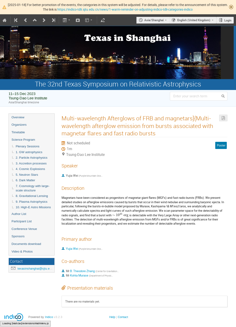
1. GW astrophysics (29, 152)
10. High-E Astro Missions (33, 207)
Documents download (26, 244)
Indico (49, 317)
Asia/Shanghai (154, 20)
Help (112, 317)
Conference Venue (24, 229)
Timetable (18, 132)
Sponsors (18, 236)
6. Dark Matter (25, 180)
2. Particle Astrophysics (31, 157)
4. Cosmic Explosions (30, 169)
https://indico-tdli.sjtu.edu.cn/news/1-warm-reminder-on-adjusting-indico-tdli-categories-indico (125, 9)
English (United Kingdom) (193, 20)
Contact (123, 317)
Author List (19, 214)
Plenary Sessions (27, 146)
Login (227, 20)
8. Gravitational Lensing (32, 196)
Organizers (19, 124)
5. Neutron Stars (27, 174)
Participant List (22, 221)
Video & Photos (22, 251)
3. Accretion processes (31, 163)
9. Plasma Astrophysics (31, 201)
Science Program (23, 139)
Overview (18, 117)
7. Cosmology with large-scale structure (33, 188)
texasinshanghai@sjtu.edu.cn (37, 269)
